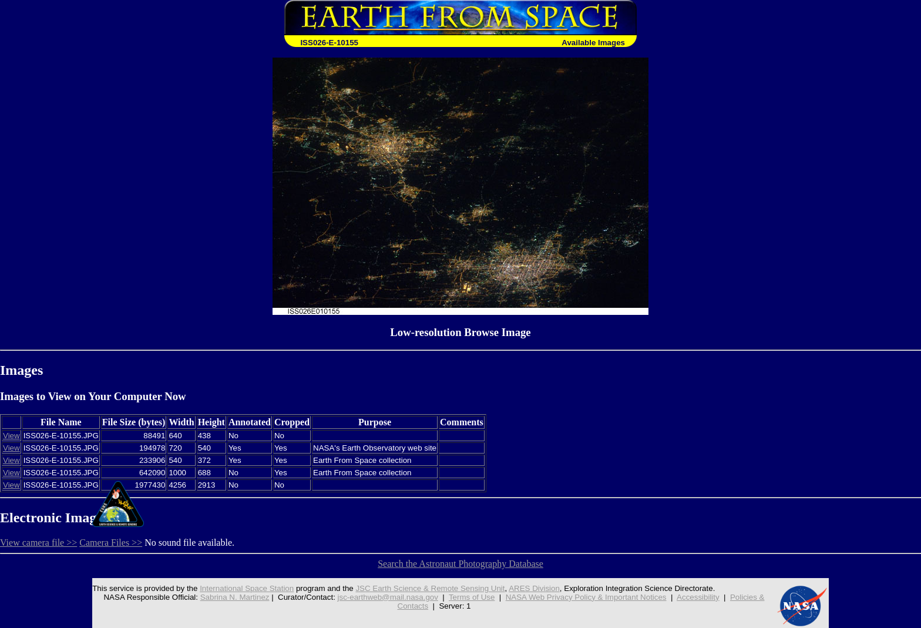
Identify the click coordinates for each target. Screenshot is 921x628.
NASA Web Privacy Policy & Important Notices (586, 597)
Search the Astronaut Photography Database (460, 564)
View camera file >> (38, 543)
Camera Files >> (110, 543)
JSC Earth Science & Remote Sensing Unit (430, 588)
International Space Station (247, 588)
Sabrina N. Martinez (235, 597)
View (11, 435)
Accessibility (698, 597)
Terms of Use (472, 597)
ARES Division (534, 588)
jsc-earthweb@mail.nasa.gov (388, 597)
